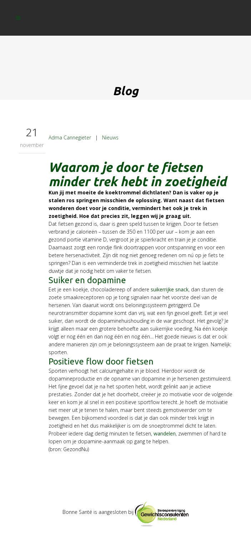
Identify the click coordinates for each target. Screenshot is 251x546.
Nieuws (110, 137)
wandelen (165, 433)
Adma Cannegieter (70, 137)
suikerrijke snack (170, 289)
